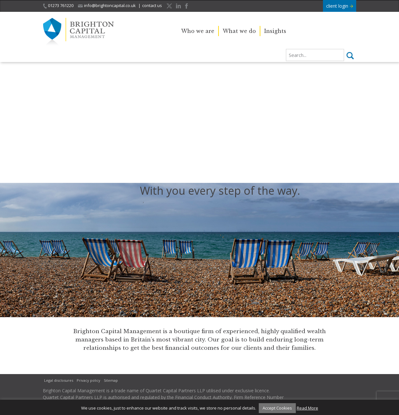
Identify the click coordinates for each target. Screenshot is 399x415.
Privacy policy (88, 380)
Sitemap (111, 380)
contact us (152, 5)
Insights (275, 31)
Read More (307, 408)
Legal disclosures (58, 380)
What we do (239, 31)
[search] (315, 55)
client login (339, 6)
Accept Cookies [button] (277, 408)
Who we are (197, 31)
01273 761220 (58, 6)
